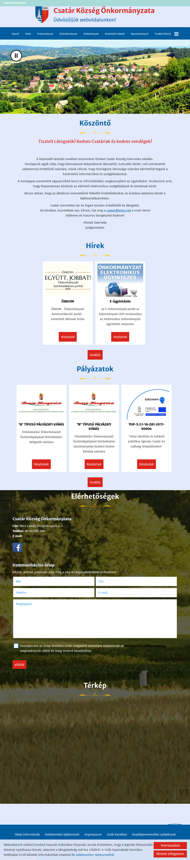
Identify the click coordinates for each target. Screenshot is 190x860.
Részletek (68, 337)
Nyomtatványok (139, 33)
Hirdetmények (91, 33)
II (16, 55)
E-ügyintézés (120, 301)
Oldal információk (27, 834)
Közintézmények (68, 33)
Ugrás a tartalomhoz (14, 3)
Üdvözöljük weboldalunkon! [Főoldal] (104, 14)
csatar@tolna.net (118, 210)
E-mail (108, 593)
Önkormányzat (45, 33)
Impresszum (93, 834)
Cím (101, 581)
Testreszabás (170, 845)
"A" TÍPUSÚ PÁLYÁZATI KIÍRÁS (41, 424)
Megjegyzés (24, 604)
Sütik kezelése (117, 834)
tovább (95, 355)
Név (24, 581)
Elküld (19, 665)
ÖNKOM (67, 301)
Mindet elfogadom (170, 854)
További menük (167, 34)
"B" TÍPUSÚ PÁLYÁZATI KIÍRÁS (94, 426)
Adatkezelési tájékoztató (62, 834)
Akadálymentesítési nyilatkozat (154, 834)
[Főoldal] (41, 14)
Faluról (15, 33)
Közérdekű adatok (115, 33)
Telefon (26, 593)
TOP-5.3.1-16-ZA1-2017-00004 (146, 426)
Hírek (28, 33)
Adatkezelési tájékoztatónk (95, 855)
